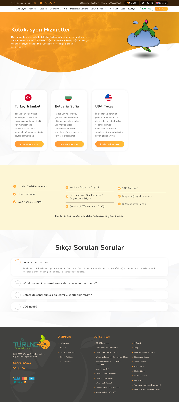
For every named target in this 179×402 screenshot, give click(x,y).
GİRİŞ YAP (161, 8)
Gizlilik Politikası (66, 357)
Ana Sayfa (21, 8)
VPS (65, 8)
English (161, 3)
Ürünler (43, 8)
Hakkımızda (84, 3)
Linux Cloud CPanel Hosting (107, 352)
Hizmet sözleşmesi (67, 352)
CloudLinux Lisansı (141, 357)
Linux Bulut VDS (102, 369)
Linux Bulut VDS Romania (106, 373)
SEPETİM (131, 3)
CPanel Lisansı (140, 362)
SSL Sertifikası (139, 371)
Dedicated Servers (79, 8)
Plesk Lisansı (139, 366)
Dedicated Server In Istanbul (107, 348)
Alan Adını (138, 380)
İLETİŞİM (95, 3)
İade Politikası (65, 362)
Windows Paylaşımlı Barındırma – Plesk (112, 357)
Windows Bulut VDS (104, 383)
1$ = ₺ (147, 3)
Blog (123, 8)
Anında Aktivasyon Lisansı (144, 352)
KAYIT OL (146, 8)
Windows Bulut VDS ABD (106, 392)
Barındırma (55, 8)
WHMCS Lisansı (140, 376)
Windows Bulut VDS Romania (108, 387)
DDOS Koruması (98, 8)
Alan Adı (33, 8)
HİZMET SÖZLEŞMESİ (111, 3)
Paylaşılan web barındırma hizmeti (147, 385)
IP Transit (113, 8)
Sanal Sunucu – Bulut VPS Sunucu (147, 390)
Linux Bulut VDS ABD (104, 378)
